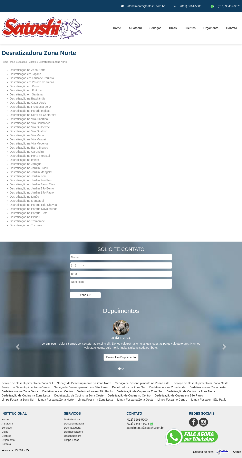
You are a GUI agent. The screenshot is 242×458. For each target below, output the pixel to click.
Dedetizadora (72, 419)
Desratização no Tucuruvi (26, 225)
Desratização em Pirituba (26, 90)
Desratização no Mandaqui (27, 200)
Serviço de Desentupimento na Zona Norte (84, 383)
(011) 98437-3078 (229, 6)
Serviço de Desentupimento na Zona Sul (27, 383)
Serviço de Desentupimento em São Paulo (81, 387)
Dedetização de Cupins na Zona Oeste (79, 395)
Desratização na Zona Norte (28, 70)
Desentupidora (72, 435)
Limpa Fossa (71, 439)
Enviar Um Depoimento (121, 357)
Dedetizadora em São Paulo (95, 391)
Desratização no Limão (24, 196)
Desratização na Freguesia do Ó (30, 106)
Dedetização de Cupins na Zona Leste (26, 395)
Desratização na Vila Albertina (29, 119)
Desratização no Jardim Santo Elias (32, 184)
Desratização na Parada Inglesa (30, 110)
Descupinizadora (74, 423)
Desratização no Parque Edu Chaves (33, 204)
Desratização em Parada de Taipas (32, 82)
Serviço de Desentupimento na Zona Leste (142, 383)
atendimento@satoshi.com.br (146, 6)
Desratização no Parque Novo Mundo (33, 209)
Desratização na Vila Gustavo (28, 131)
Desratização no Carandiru (27, 151)
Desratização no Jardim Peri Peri (31, 180)
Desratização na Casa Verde (28, 102)
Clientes (189, 28)
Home (117, 28)
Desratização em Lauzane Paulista (32, 78)
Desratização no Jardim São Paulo (32, 192)
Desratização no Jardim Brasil (29, 168)
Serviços (155, 28)
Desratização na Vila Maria (27, 135)
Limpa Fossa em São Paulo (208, 399)
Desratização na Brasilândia (27, 98)
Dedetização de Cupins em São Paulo (179, 395)
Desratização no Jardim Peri (28, 176)
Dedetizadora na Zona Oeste (20, 391)
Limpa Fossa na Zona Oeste (135, 399)
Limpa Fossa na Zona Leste (95, 399)
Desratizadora (72, 427)
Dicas (173, 28)
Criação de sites (203, 452)
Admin (237, 452)
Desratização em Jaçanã (25, 74)
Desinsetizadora (73, 431)
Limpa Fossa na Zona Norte (56, 399)
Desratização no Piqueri (25, 217)
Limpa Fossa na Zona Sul (18, 399)
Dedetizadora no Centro (57, 391)
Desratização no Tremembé (27, 221)
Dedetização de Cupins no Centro (129, 395)
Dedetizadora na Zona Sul (128, 387)
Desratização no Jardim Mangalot (31, 172)
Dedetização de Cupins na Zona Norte (190, 391)
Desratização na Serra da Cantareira (33, 114)
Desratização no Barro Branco (29, 147)
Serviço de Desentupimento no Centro (26, 387)
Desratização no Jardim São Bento (32, 188)
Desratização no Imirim (24, 159)
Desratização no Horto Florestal (30, 155)
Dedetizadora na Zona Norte (167, 387)
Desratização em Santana (26, 94)
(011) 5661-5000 (191, 6)
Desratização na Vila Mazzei (28, 139)
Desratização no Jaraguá (26, 164)
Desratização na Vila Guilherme (30, 127)
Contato (231, 28)
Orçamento (211, 28)
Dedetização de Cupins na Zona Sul (139, 391)
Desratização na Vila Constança (30, 123)
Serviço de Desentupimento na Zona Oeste (201, 383)
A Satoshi (135, 28)
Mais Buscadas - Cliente (23, 61)
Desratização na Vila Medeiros (29, 143)
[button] (18, 346)
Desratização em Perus (25, 86)
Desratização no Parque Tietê (28, 213)
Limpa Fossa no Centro (172, 399)
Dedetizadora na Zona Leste (208, 387)
